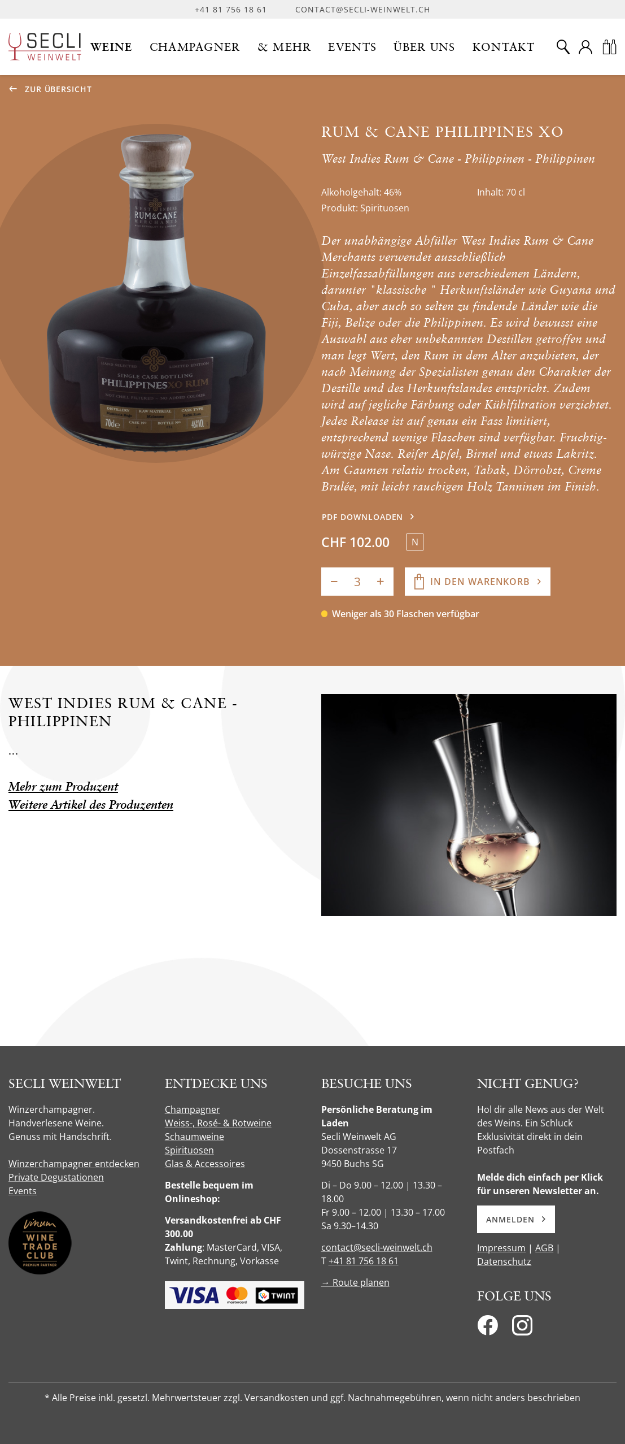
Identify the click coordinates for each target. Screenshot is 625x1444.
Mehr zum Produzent (63, 786)
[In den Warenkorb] (478, 581)
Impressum (501, 1248)
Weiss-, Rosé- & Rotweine (218, 1123)
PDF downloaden (363, 516)
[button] (111, 47)
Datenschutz (504, 1261)
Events (22, 1191)
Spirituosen (189, 1150)
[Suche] (563, 47)
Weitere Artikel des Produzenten (90, 804)
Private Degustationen (56, 1177)
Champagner (192, 1109)
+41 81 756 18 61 (231, 9)
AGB (544, 1248)
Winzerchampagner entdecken (73, 1163)
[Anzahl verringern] (334, 581)
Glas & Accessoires (205, 1163)
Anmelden (515, 1219)
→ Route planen (355, 1282)
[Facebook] (487, 1328)
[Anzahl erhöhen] (380, 581)
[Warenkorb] (609, 47)
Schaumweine (194, 1136)
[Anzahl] (357, 581)
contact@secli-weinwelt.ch (362, 9)
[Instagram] (522, 1328)
